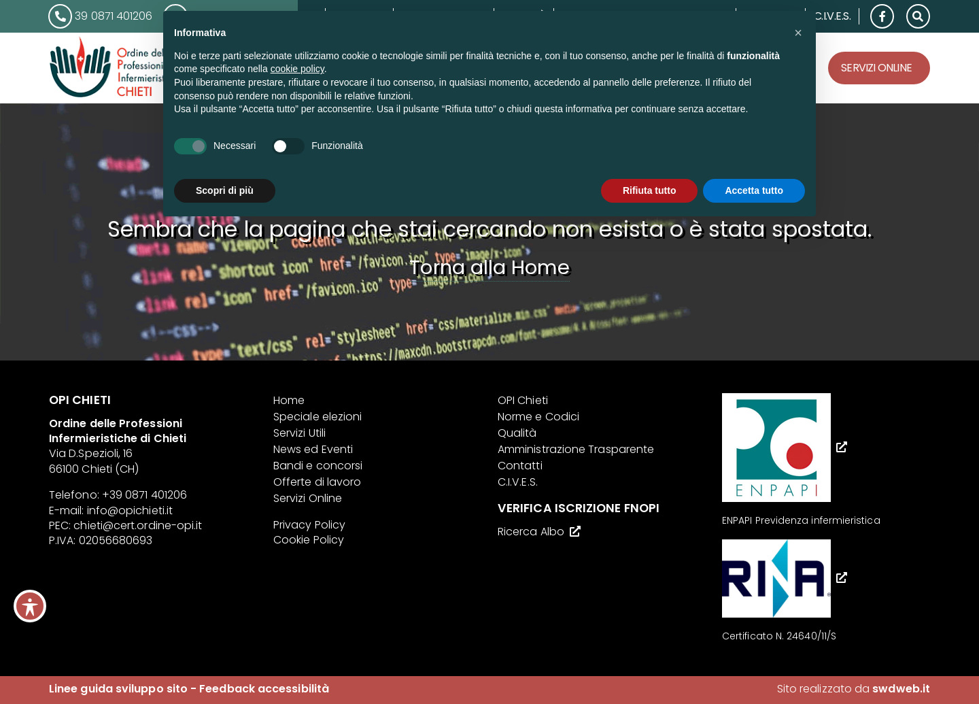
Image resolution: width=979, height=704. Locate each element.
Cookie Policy (308, 540)
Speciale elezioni (317, 416)
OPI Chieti (523, 400)
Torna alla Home (489, 267)
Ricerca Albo (531, 531)
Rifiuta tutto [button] (649, 190)
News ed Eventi (313, 449)
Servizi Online (876, 68)
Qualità (517, 433)
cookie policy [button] (297, 68)
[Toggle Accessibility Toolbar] (30, 606)
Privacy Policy (309, 525)
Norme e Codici (538, 416)
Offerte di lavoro (317, 482)
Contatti (520, 465)
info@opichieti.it (130, 510)
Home (289, 400)
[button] (918, 15)
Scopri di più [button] (225, 190)
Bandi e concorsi (317, 465)
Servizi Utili (299, 433)
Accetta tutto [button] (754, 190)
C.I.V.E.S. (832, 16)
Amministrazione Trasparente (576, 449)
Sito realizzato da (853, 689)
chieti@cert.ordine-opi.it (137, 525)
